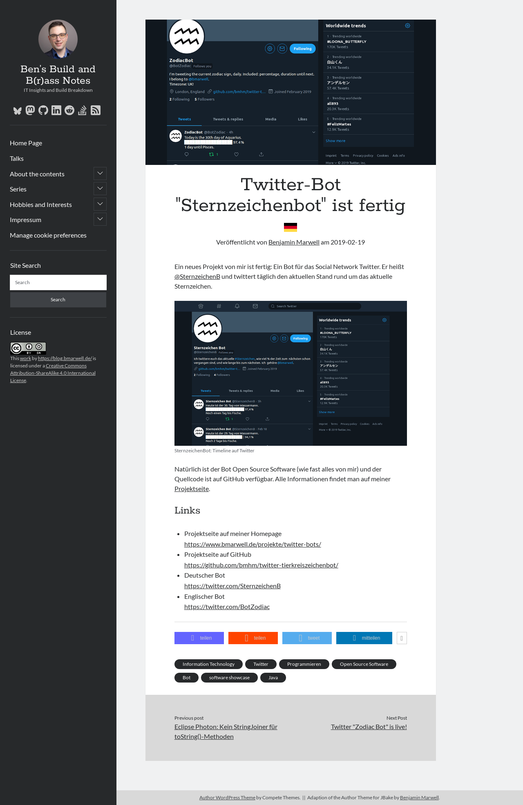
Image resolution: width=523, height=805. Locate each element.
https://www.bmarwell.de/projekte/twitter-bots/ (252, 544)
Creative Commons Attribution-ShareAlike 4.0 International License (53, 372)
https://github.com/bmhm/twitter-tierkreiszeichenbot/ (261, 565)
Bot (186, 677)
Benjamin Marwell (294, 242)
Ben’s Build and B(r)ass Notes (58, 75)
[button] (199, 638)
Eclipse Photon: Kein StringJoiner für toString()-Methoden (225, 731)
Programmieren (304, 664)
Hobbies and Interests (41, 204)
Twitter (260, 664)
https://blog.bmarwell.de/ (65, 358)
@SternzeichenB (197, 276)
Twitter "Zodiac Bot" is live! (369, 726)
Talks (17, 158)
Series (18, 189)
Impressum (25, 219)
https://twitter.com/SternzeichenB (232, 585)
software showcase (229, 677)
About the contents (37, 174)
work (25, 358)
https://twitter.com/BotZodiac (227, 606)
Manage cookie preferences (48, 235)
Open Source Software (364, 664)
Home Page (26, 143)
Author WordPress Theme (227, 797)
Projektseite (191, 488)
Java (273, 677)
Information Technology (209, 664)
